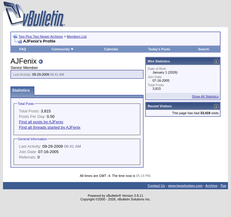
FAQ (22, 49)
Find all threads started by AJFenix (49, 127)
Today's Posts (159, 49)
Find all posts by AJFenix (41, 122)
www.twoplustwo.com (185, 185)
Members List (77, 36)
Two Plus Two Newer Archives (41, 36)
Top (223, 185)
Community (63, 49)
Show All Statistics (205, 96)
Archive (211, 185)
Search (203, 49)
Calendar (111, 49)
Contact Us (156, 185)
